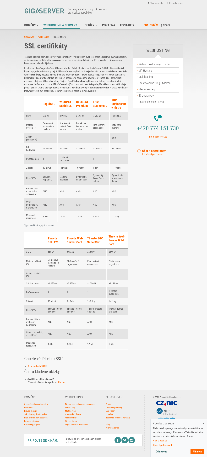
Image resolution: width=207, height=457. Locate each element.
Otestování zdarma (73, 414)
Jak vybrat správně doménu (35, 414)
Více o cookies (160, 440)
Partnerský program (32, 424)
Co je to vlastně (36, 366)
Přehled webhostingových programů (79, 404)
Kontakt (61, 382)
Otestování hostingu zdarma (154, 83)
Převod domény (30, 411)
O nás (108, 404)
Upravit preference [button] (162, 445)
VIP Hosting (145, 70)
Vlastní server (70, 418)
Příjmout (197, 451)
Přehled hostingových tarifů (154, 64)
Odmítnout (161, 451)
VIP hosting (70, 407)
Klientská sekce (176, 3)
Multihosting (146, 76)
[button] (158, 152)
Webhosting (43, 37)
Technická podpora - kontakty (118, 418)
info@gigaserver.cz (158, 136)
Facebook (117, 440)
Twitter (124, 440)
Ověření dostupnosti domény (36, 404)
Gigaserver (29, 37)
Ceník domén (29, 407)
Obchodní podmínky (114, 407)
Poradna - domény (31, 421)
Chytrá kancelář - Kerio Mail (76, 424)
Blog (108, 424)
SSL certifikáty (146, 95)
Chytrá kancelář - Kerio (151, 102)
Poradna (109, 414)
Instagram (131, 440)
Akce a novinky (156, 3)
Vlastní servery (147, 89)
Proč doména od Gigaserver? (36, 418)
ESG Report (110, 411)
